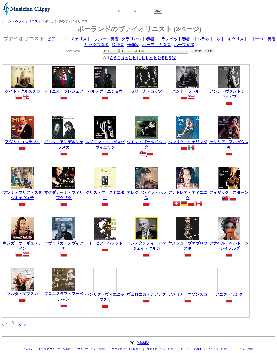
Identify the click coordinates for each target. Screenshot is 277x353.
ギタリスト (237, 39)
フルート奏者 (106, 39)
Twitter (28, 349)
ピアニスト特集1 (191, 349)
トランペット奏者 (173, 39)
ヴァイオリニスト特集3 (161, 349)
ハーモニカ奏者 (156, 44)
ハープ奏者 (184, 44)
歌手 (220, 39)
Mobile (143, 343)
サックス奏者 (96, 44)
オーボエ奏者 (263, 39)
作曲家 (133, 44)
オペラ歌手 (203, 39)
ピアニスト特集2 (218, 349)
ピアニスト (57, 39)
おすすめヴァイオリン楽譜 (55, 349)
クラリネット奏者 (137, 39)
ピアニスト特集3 (244, 349)
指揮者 (118, 44)
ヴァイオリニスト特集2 (126, 349)
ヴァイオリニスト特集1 (91, 349)
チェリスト (80, 39)
